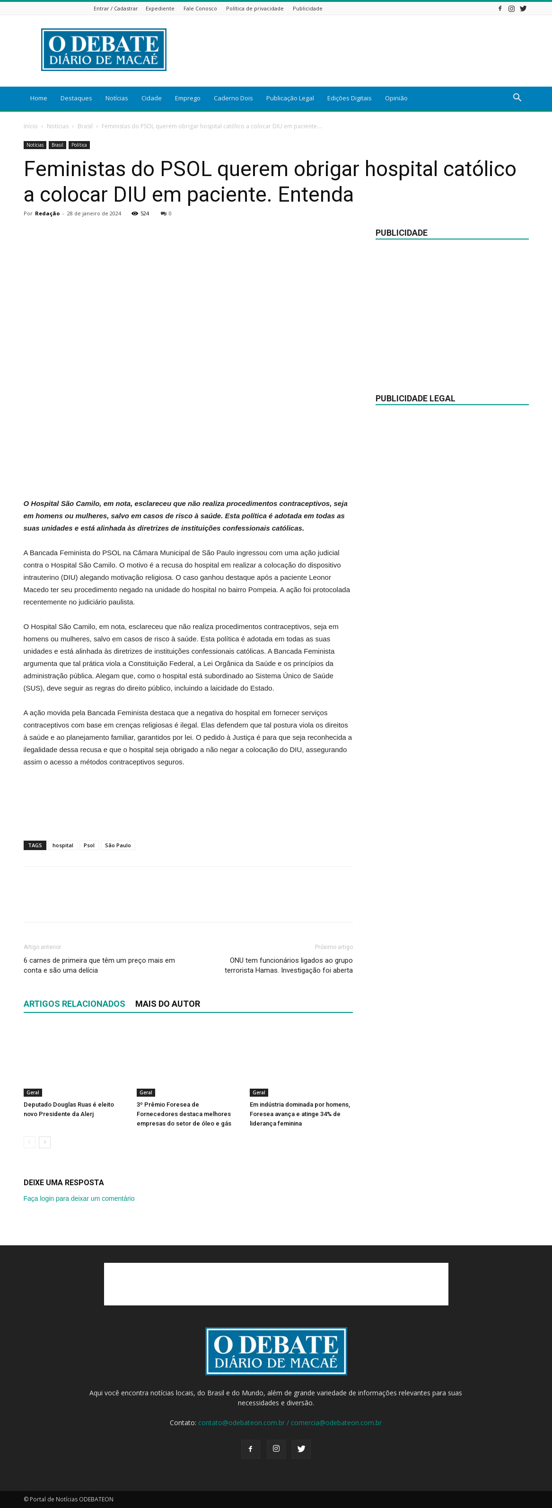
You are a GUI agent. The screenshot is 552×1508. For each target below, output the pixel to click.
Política (79, 145)
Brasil (85, 126)
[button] (517, 98)
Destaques (76, 98)
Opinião (396, 98)
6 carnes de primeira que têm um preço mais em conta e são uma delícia (99, 965)
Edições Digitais (349, 98)
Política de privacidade (255, 8)
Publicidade (308, 8)
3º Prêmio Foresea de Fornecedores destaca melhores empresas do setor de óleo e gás (184, 1114)
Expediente (160, 8)
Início (31, 126)
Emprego (188, 98)
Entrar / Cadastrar (116, 8)
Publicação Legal (290, 98)
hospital (63, 845)
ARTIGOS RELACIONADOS (74, 1004)
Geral (32, 1092)
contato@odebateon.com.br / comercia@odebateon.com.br (290, 1422)
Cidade (151, 98)
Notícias (116, 98)
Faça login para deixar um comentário (79, 1198)
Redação (47, 213)
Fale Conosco (200, 8)
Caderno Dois (233, 98)
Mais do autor (167, 1004)
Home (38, 98)
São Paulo (118, 845)
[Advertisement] (188, 473)
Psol (89, 845)
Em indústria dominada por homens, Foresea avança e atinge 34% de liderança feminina (300, 1114)
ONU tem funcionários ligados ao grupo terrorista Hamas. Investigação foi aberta (289, 965)
